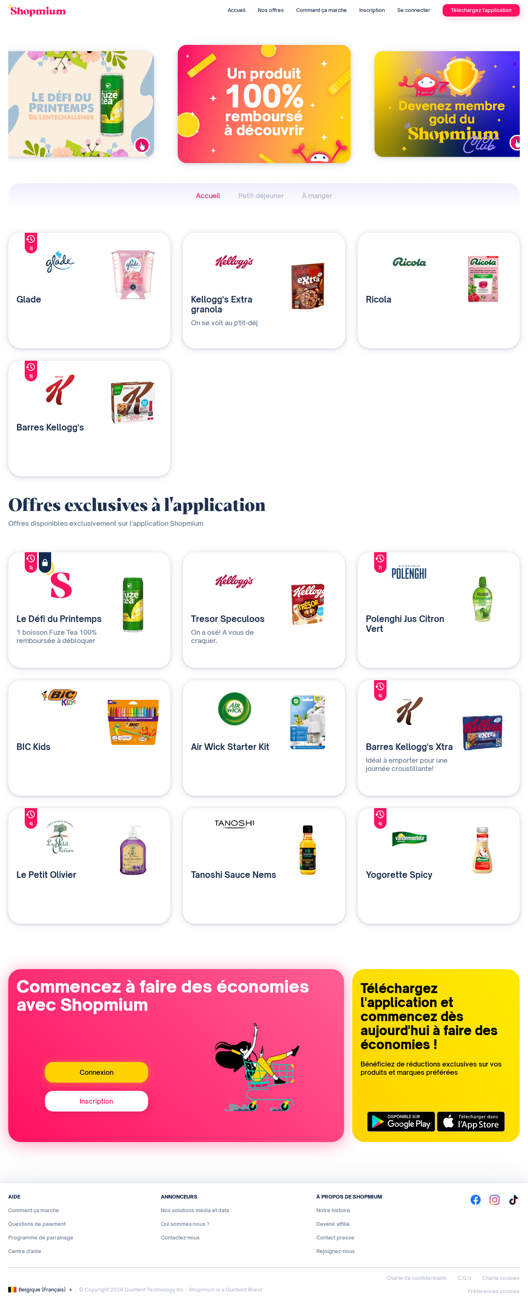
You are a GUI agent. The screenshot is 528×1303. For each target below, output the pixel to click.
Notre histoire (333, 1210)
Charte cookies (501, 1278)
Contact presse (335, 1237)
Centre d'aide (24, 1251)
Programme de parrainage (40, 1237)
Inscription (372, 10)
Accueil (236, 10)
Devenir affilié (333, 1224)
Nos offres (271, 10)
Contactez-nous (180, 1237)
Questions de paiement (37, 1224)
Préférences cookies (494, 1291)
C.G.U (464, 1278)
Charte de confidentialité (417, 1278)
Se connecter (413, 10)
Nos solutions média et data (195, 1210)
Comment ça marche (321, 10)
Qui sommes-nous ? (185, 1224)
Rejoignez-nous (335, 1251)
